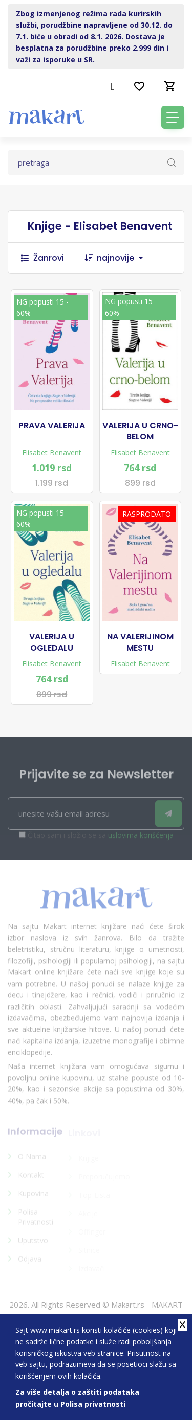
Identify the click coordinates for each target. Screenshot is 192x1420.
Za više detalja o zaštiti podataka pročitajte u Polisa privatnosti (77, 1397)
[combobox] (125, 258)
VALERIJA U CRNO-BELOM (140, 431)
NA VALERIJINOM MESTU (140, 642)
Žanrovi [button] (42, 258)
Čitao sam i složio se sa (101, 839)
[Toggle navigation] (172, 117)
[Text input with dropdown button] (96, 162)
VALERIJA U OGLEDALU (51, 642)
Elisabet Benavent (51, 452)
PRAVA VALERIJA (51, 425)
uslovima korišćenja (141, 839)
